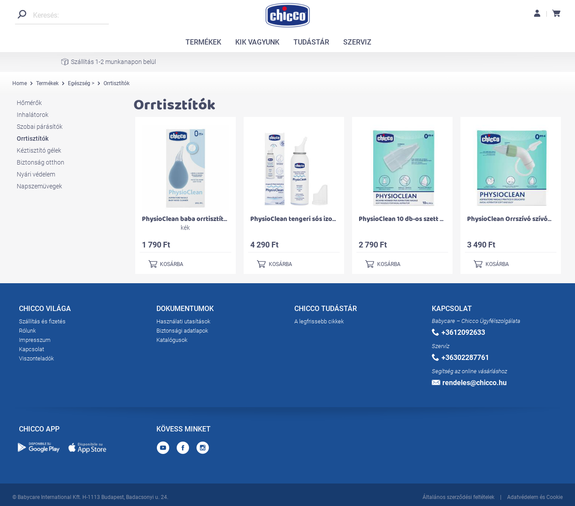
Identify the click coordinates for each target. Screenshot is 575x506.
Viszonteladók (36, 358)
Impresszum (35, 340)
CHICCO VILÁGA (45, 310)
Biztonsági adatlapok (182, 330)
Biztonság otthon (40, 162)
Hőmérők (29, 102)
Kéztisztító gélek (39, 150)
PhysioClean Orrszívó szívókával (515, 219)
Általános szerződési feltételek (458, 496)
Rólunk (27, 330)
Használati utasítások (183, 321)
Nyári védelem (36, 174)
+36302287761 (460, 357)
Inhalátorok (32, 114)
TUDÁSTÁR (311, 42)
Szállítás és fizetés (42, 321)
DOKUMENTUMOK (185, 310)
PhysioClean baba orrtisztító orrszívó (197, 219)
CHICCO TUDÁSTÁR (325, 310)
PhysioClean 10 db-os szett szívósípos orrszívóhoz (433, 219)
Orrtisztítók (32, 138)
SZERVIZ (357, 42)
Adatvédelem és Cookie (535, 496)
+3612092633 (458, 332)
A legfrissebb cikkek (319, 321)
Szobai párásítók (40, 126)
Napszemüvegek (39, 186)
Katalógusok (171, 340)
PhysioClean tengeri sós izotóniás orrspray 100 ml (324, 219)
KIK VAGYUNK (257, 42)
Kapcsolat (31, 349)
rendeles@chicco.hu (469, 383)
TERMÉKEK (203, 42)
